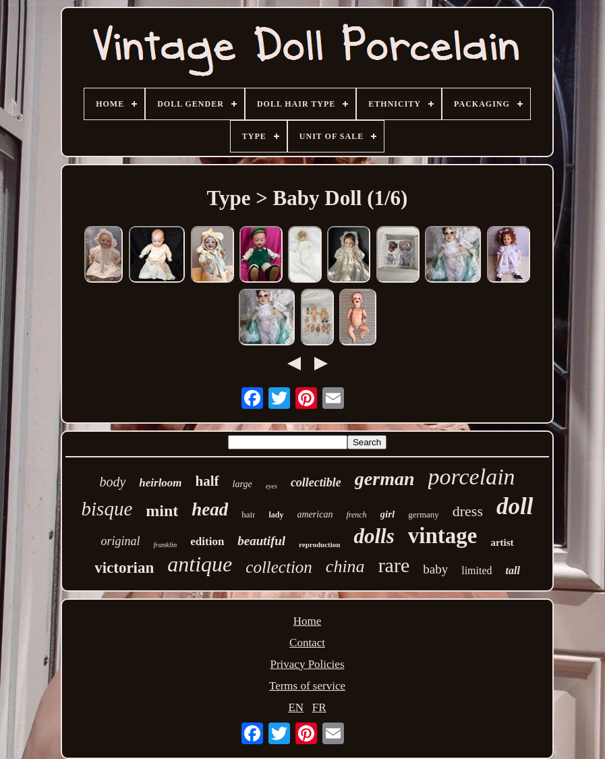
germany (423, 514)
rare (394, 565)
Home (307, 621)
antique (199, 564)
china (345, 566)
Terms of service (307, 685)
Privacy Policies (307, 664)
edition (207, 541)
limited (476, 570)
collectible (316, 482)
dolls (373, 536)
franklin (165, 544)
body (112, 481)
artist (501, 542)
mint (162, 510)
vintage (443, 536)
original (120, 541)
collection (279, 567)
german (385, 478)
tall (513, 570)
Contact (307, 642)
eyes (271, 486)
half (207, 481)
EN (296, 707)
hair (248, 514)
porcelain (471, 476)
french (356, 514)
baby (435, 569)
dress (468, 511)
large (242, 484)
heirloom (160, 482)
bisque (107, 508)
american (315, 514)
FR (319, 707)
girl (387, 514)
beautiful (261, 541)
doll (514, 506)
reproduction (319, 544)
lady (275, 514)
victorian (124, 567)
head (210, 509)
